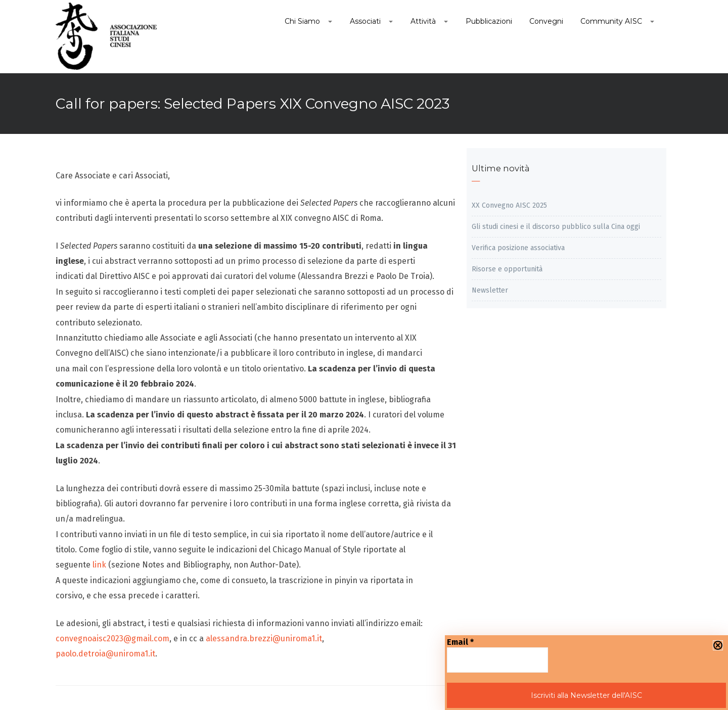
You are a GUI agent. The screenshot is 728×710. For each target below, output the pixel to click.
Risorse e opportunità (507, 269)
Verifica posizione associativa (518, 248)
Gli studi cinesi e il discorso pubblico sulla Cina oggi (556, 226)
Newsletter (490, 290)
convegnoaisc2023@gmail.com (112, 638)
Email (460, 642)
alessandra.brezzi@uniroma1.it (264, 638)
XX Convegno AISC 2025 (509, 205)
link (98, 565)
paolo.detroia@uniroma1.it (105, 653)
